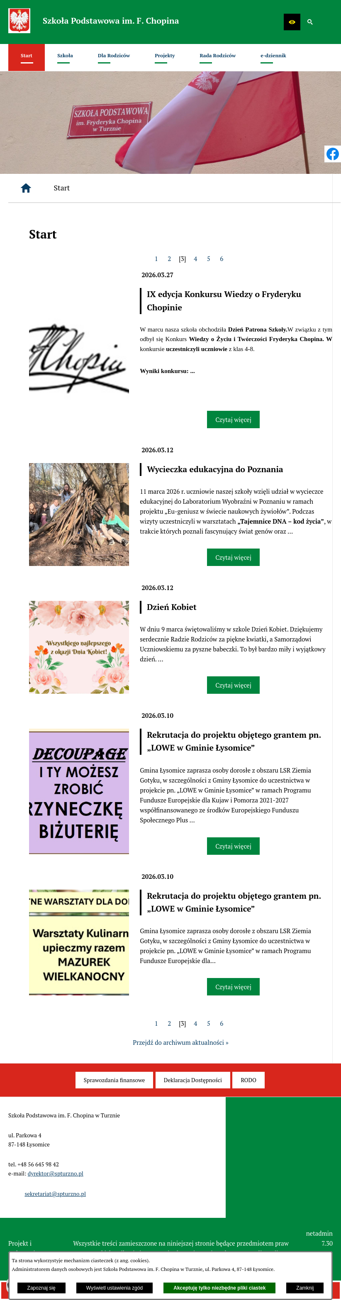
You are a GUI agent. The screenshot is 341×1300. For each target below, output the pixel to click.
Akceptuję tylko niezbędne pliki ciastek (219, 1288)
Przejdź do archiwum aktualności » (181, 1042)
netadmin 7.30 (319, 1238)
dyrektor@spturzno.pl (55, 1173)
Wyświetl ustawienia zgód (114, 1288)
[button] (292, 22)
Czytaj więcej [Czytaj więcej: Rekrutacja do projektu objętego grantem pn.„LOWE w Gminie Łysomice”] (233, 846)
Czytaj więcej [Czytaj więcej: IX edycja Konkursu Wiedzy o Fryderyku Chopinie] (233, 419)
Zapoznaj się (41, 1288)
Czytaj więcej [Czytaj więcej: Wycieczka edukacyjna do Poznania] (233, 557)
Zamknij (305, 1288)
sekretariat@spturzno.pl (55, 1194)
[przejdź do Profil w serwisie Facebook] (332, 154)
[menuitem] (26, 57)
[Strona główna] (26, 188)
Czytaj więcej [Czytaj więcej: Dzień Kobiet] (233, 685)
